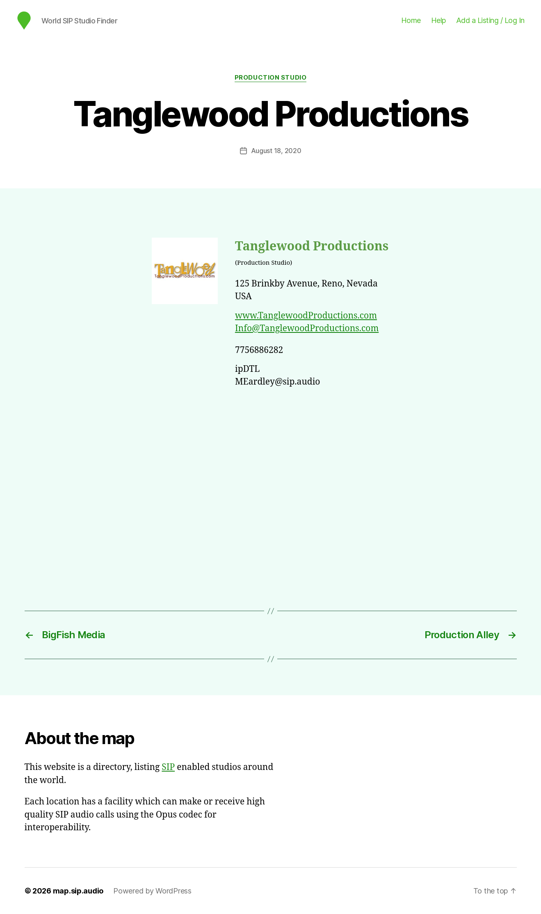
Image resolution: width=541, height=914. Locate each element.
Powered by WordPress (152, 891)
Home (411, 20)
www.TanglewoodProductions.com (306, 315)
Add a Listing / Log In (490, 20)
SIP (168, 767)
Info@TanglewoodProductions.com (307, 328)
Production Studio (270, 77)
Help (438, 20)
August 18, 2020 (276, 151)
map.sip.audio (78, 891)
